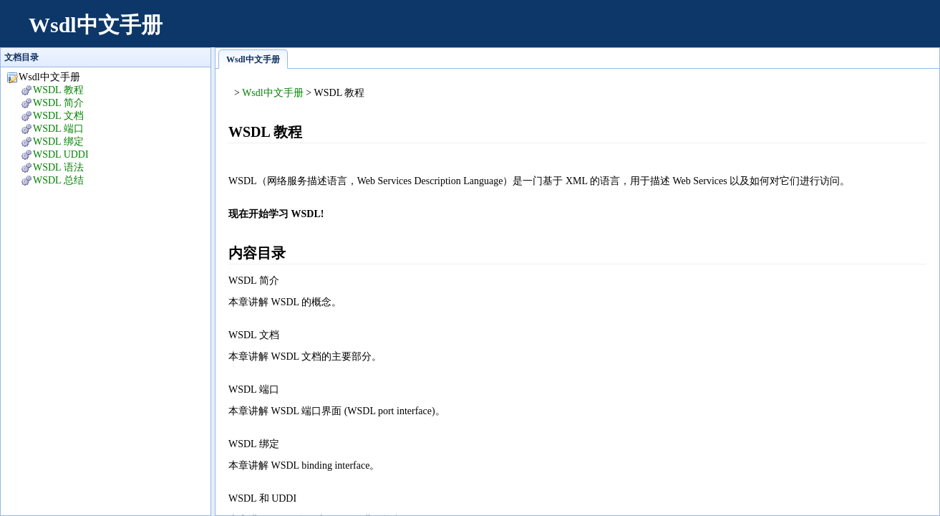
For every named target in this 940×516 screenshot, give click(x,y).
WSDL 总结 (58, 180)
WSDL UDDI (61, 154)
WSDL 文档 (58, 115)
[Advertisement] (665, 32)
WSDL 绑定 (58, 141)
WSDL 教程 (58, 90)
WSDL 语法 (58, 167)
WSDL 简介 (58, 102)
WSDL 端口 (58, 128)
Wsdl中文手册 (96, 25)
